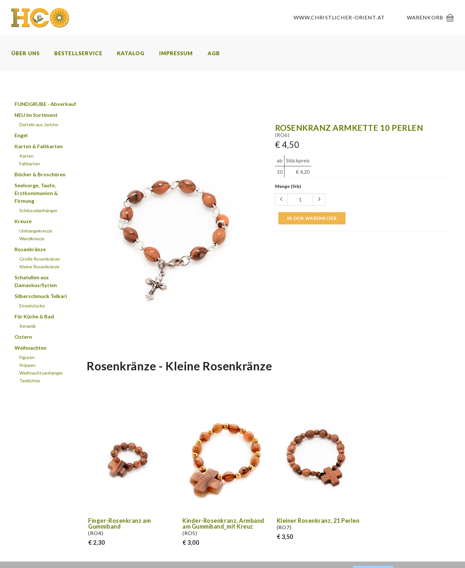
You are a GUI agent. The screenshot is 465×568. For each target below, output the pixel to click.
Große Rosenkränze (39, 259)
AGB (214, 53)
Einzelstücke (32, 305)
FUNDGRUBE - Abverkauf (45, 104)
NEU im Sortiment (36, 115)
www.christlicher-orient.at (339, 17)
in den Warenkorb (312, 218)
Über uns (25, 53)
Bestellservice (78, 53)
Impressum (176, 53)
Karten (26, 156)
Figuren (27, 357)
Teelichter (29, 380)
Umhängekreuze (35, 230)
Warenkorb (425, 17)
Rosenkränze (30, 249)
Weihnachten (30, 348)
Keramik (27, 326)
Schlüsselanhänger (38, 210)
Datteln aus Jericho (38, 124)
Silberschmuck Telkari (41, 296)
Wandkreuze (32, 238)
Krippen (27, 365)
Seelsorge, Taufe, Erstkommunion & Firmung (36, 193)
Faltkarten (29, 163)
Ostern (23, 337)
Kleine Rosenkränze (39, 266)
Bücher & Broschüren (40, 174)
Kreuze (23, 221)
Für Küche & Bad (34, 316)
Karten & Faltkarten (39, 146)
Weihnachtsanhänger (41, 373)
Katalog (131, 53)
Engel (21, 135)
